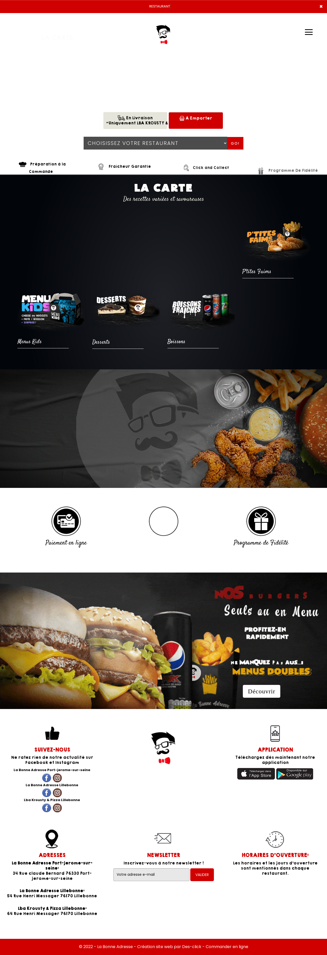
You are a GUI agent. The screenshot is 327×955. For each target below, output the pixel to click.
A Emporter (196, 118)
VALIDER (202, 874)
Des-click (191, 947)
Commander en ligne (227, 947)
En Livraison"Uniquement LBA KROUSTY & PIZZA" (136, 120)
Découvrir (261, 691)
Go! (235, 143)
